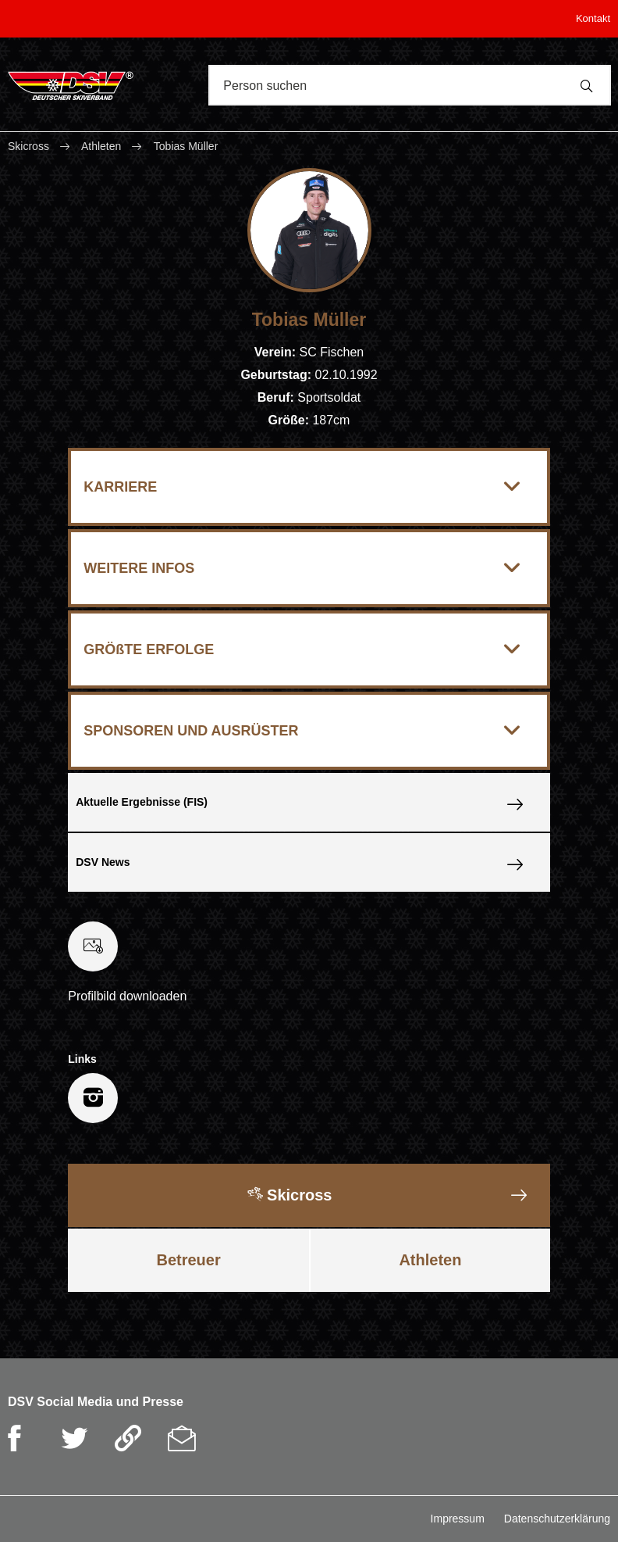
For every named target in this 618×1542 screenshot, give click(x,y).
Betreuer (188, 1259)
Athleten (101, 146)
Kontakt (593, 18)
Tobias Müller (186, 146)
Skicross (30, 146)
